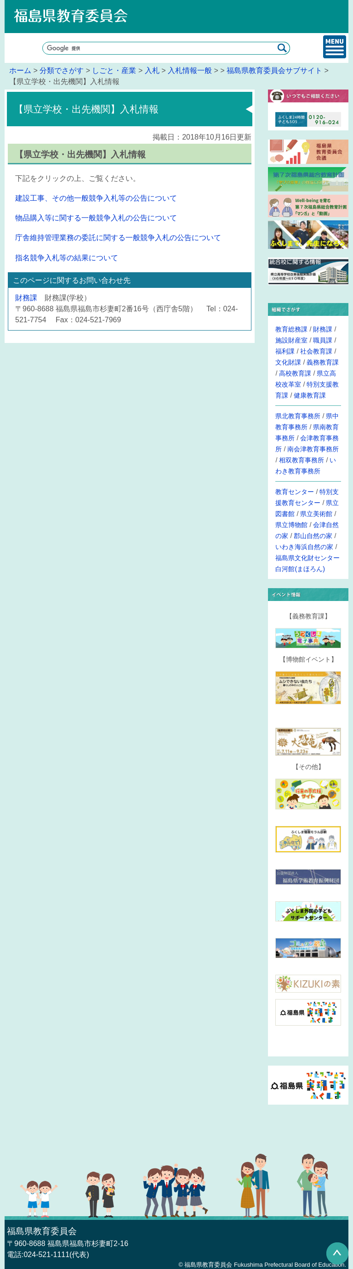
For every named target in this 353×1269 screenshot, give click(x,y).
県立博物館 (291, 524)
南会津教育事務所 (313, 449)
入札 (152, 70)
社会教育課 (316, 351)
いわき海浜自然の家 (304, 546)
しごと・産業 (114, 70)
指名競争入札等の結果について (66, 258)
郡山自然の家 (313, 535)
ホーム (20, 70)
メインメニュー (334, 46)
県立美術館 (316, 513)
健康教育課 (310, 395)
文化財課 (288, 362)
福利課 (285, 351)
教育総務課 (291, 329)
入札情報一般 (190, 70)
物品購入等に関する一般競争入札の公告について (96, 218)
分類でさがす (62, 70)
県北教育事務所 (297, 416)
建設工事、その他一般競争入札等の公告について (96, 198)
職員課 (322, 340)
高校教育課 (295, 373)
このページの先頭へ (337, 1253)
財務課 (26, 298)
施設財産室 (291, 340)
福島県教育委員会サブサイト (274, 70)
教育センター (294, 491)
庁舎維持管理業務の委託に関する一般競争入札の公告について (118, 237)
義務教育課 (323, 362)
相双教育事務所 (301, 460)
